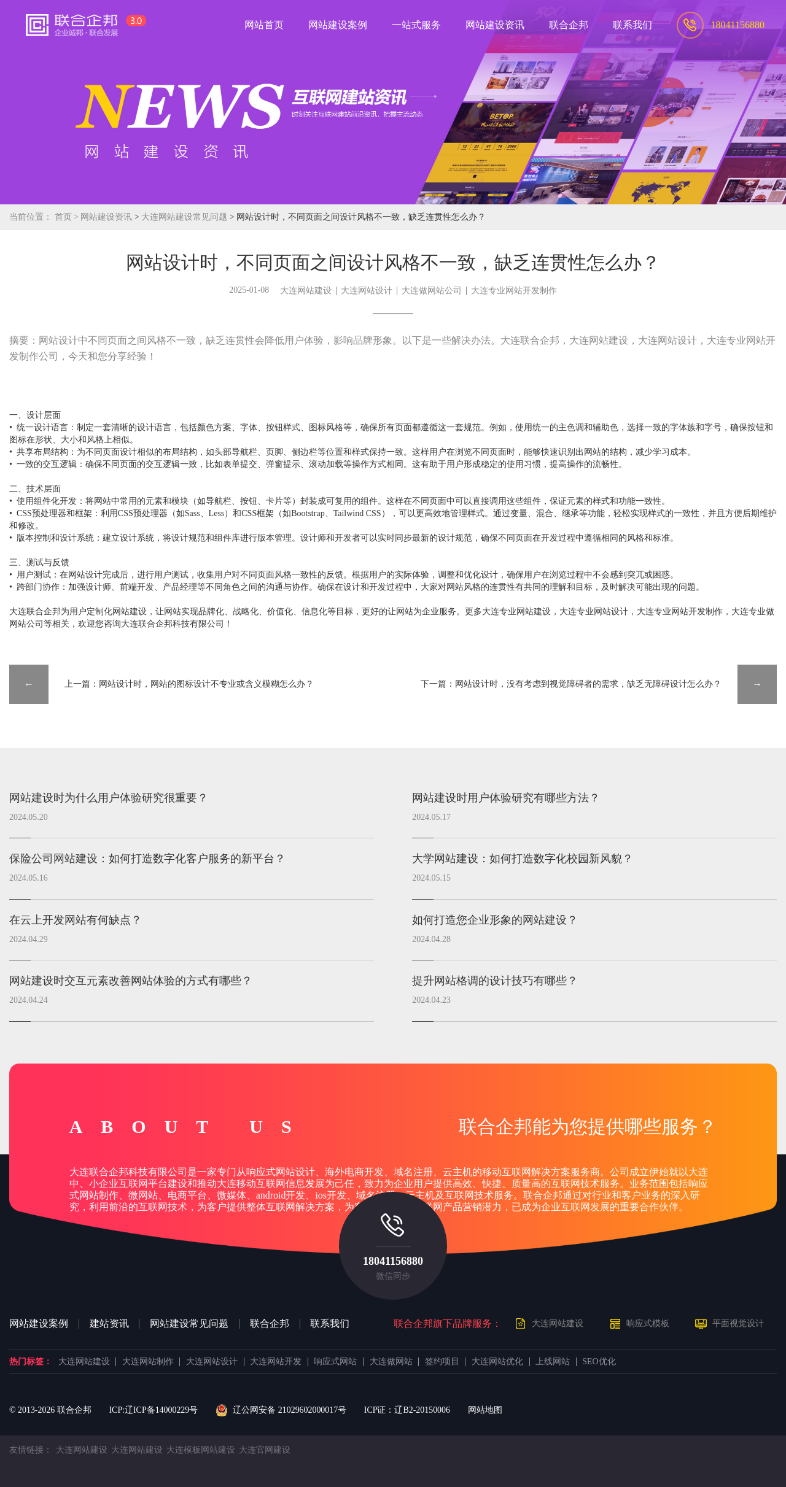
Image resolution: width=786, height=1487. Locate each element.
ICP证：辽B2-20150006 (407, 1410)
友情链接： (30, 1449)
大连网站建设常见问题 (185, 217)
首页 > (68, 217)
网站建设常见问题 (189, 1324)
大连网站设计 (366, 290)
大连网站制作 (148, 1362)
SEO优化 (598, 1362)
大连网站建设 (306, 290)
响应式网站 (335, 1362)
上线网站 (552, 1362)
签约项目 (442, 1362)
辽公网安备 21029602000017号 (281, 1410)
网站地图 (485, 1410)
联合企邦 (269, 1324)
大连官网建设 (264, 1449)
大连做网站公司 (432, 290)
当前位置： (30, 217)
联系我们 (329, 1324)
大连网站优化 (497, 1362)
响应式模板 (647, 1323)
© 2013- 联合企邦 (50, 1410)
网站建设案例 (38, 1324)
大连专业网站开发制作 (514, 290)
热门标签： (30, 1362)
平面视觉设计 (738, 1323)
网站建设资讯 (106, 217)
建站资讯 (109, 1324)
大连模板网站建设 (200, 1449)
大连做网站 (391, 1362)
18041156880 (393, 1261)
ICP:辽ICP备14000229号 (153, 1410)
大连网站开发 (276, 1362)
